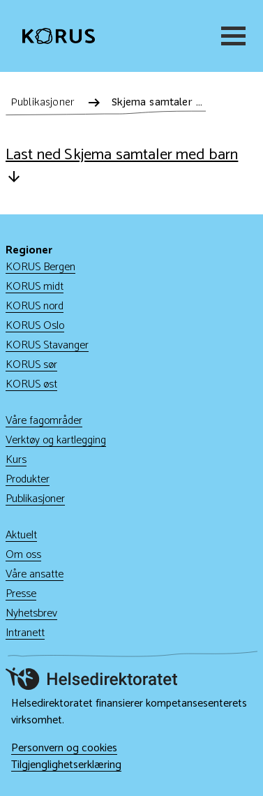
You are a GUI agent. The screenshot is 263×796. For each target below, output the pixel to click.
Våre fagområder (44, 420)
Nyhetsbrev (31, 613)
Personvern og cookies (64, 748)
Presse (21, 593)
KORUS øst (31, 384)
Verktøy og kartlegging (56, 440)
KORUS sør (31, 364)
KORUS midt (34, 286)
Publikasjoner (35, 498)
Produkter (28, 479)
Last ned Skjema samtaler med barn (122, 164)
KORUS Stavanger (47, 345)
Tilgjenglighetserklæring (66, 765)
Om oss (23, 554)
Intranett (25, 633)
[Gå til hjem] (58, 36)
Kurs (16, 459)
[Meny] (231, 36)
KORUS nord (34, 306)
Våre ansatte (34, 574)
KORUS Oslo (35, 325)
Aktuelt (21, 535)
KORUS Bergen (40, 267)
